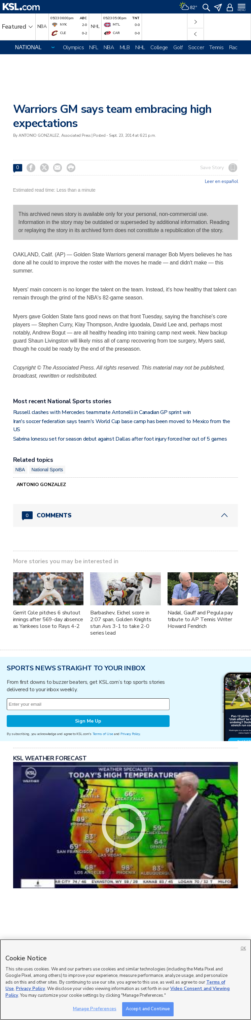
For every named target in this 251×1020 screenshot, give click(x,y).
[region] (125, 979)
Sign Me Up (88, 721)
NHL (140, 47)
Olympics (73, 47)
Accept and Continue (148, 1009)
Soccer (196, 47)
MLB (125, 47)
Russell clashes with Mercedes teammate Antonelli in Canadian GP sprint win (102, 412)
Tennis (216, 47)
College (159, 47)
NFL (93, 47)
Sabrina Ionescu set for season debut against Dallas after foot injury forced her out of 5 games (120, 439)
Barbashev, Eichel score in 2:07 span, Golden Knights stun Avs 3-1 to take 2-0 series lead (120, 623)
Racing (236, 47)
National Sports (47, 469)
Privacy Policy (130, 734)
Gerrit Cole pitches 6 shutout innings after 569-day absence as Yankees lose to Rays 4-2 (48, 619)
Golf (178, 47)
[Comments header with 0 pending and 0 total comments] (125, 515)
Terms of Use (103, 734)
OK (243, 948)
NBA (109, 47)
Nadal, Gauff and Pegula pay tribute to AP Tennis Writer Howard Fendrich (200, 619)
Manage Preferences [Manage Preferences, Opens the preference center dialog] (94, 1009)
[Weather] (188, 6)
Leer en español (221, 181)
